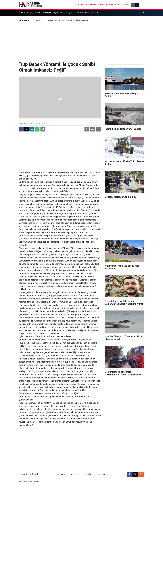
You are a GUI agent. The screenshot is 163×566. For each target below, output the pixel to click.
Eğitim (70, 12)
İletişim (78, 474)
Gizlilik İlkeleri (89, 474)
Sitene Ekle (101, 474)
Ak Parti (21, 12)
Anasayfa (24, 20)
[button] (86, 129)
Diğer (55, 12)
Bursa (37, 12)
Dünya (62, 12)
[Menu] (143, 12)
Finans (87, 12)
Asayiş (30, 12)
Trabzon (38, 20)
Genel (95, 12)
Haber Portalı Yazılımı (31, 482)
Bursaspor (46, 12)
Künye (70, 474)
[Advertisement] (81, 41)
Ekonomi (79, 12)
